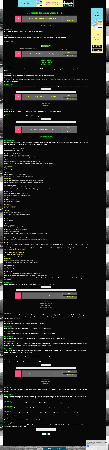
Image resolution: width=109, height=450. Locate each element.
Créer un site (58, 448)
